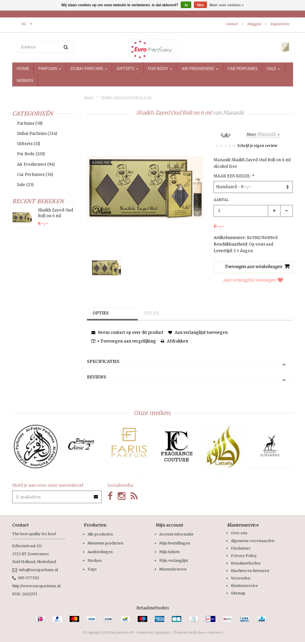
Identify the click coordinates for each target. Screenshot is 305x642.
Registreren (279, 24)
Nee (200, 5)
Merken (25, 80)
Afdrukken (174, 341)
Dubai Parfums (88, 68)
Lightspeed (162, 633)
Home (23, 68)
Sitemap (238, 593)
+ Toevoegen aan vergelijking (123, 341)
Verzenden (240, 578)
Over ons (239, 533)
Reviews (96, 377)
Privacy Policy (244, 555)
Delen (152, 313)
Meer (261, 134)
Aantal (221, 199)
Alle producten (100, 534)
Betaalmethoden (245, 563)
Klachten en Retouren (250, 570)
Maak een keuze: (234, 176)
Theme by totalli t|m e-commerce (198, 633)
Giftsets (128, 68)
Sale (273, 68)
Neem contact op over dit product (127, 332)
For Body (160, 68)
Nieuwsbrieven (172, 569)
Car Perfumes (243, 68)
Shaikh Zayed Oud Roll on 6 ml (126, 97)
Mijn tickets (169, 552)
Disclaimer (241, 548)
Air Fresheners (200, 68)
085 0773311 (25, 578)
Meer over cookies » (226, 5)
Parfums (49, 68)
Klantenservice (244, 585)
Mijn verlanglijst (173, 560)
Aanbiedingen (100, 552)
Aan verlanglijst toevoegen (253, 280)
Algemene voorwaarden (252, 540)
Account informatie (176, 534)
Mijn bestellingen (174, 543)
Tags (92, 569)
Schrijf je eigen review (257, 145)
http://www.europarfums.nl (36, 586)
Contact (231, 24)
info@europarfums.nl (35, 570)
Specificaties (103, 361)
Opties (101, 313)
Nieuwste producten (105, 543)
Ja (186, 5)
